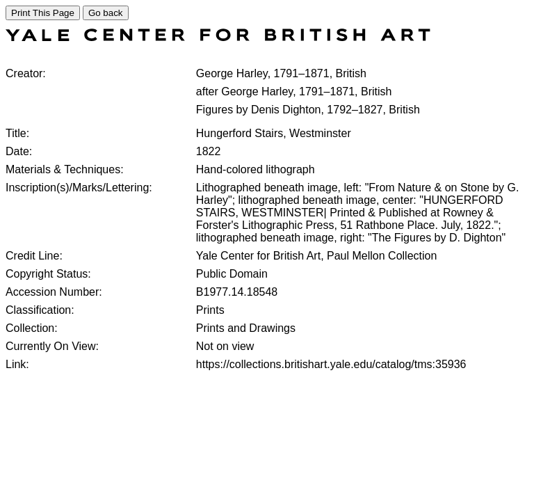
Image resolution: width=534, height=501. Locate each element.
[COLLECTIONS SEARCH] (218, 37)
